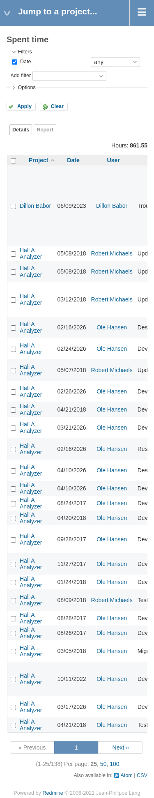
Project (38, 160)
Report (45, 130)
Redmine (52, 793)
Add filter (20, 75)
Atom (126, 775)
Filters (25, 52)
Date (24, 61)
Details (20, 130)
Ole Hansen (112, 327)
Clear (57, 106)
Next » (121, 747)
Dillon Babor (35, 205)
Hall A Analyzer (31, 253)
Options (26, 87)
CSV (142, 775)
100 (114, 764)
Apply (24, 106)
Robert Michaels (112, 253)
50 (103, 764)
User (113, 160)
